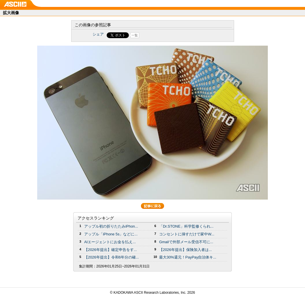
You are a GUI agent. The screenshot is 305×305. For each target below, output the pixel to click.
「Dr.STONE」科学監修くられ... (186, 226)
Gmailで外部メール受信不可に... (186, 242)
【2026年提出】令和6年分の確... (111, 257)
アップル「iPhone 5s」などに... (111, 234)
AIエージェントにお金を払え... (110, 242)
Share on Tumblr (174, 35)
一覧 (134, 35)
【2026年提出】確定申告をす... (110, 250)
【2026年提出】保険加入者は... (185, 250)
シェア (98, 34)
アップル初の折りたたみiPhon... (111, 226)
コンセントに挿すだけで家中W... (186, 234)
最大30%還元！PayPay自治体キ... (187, 257)
